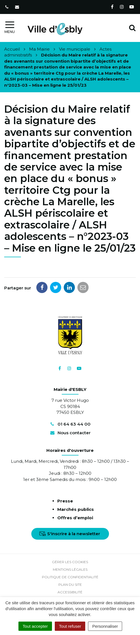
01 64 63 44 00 (69, 424)
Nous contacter (69, 432)
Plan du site (70, 584)
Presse (65, 501)
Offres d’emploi (75, 517)
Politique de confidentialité (70, 577)
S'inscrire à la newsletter (69, 533)
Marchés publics (75, 509)
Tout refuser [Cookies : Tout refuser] (70, 626)
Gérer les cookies (70, 562)
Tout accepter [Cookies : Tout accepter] (35, 626)
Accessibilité (70, 592)
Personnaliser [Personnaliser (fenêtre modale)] (105, 626)
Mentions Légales (70, 569)
